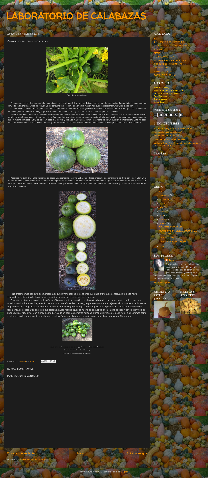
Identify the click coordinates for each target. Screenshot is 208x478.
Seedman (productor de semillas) (169, 139)
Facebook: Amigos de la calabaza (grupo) (173, 128)
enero (163, 246)
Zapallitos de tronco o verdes (172, 241)
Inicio (80, 453)
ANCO (157, 38)
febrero (163, 223)
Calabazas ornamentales (170, 227)
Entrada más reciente (21, 453)
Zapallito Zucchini (167, 237)
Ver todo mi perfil (162, 282)
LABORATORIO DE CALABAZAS (76, 16)
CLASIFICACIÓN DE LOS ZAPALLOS (171, 46)
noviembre (165, 195)
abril (162, 215)
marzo (163, 219)
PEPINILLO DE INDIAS (165, 57)
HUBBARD (159, 49)
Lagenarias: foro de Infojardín (167, 135)
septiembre (165, 199)
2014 (160, 191)
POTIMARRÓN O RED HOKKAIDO (170, 60)
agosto (163, 203)
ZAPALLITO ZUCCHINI (165, 75)
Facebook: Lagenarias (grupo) (168, 132)
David (171, 260)
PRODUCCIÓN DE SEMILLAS (168, 64)
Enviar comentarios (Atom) (32, 459)
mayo (162, 211)
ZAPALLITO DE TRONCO (166, 71)
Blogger (124, 472)
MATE (157, 53)
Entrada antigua (137, 453)
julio (162, 207)
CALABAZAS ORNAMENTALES (169, 42)
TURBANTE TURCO (163, 68)
